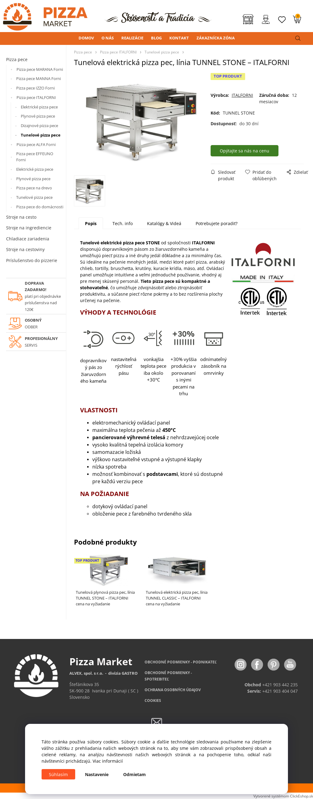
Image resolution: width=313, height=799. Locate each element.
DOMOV (86, 38)
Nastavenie (97, 774)
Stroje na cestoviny (25, 249)
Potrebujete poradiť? (217, 223)
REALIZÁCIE (132, 38)
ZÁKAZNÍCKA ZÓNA (216, 38)
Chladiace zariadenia (27, 239)
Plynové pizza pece (38, 116)
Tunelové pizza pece (41, 135)
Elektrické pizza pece (39, 107)
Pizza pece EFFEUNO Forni (34, 156)
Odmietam (134, 774)
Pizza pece (17, 59)
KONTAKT (179, 38)
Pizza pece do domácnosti (39, 207)
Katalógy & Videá (164, 223)
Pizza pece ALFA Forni (36, 144)
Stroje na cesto (21, 217)
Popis (91, 223)
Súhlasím (58, 774)
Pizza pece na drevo (34, 188)
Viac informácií (108, 761)
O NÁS (107, 38)
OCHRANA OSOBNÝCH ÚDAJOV (173, 689)
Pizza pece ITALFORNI (36, 97)
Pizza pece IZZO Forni (35, 88)
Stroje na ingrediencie (28, 228)
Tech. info (122, 223)
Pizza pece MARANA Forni (40, 69)
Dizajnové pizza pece (39, 125)
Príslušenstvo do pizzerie (31, 260)
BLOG (156, 38)
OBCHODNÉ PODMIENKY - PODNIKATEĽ (181, 662)
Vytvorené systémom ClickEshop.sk (283, 796)
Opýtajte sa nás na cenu (244, 151)
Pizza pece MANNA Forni (38, 78)
